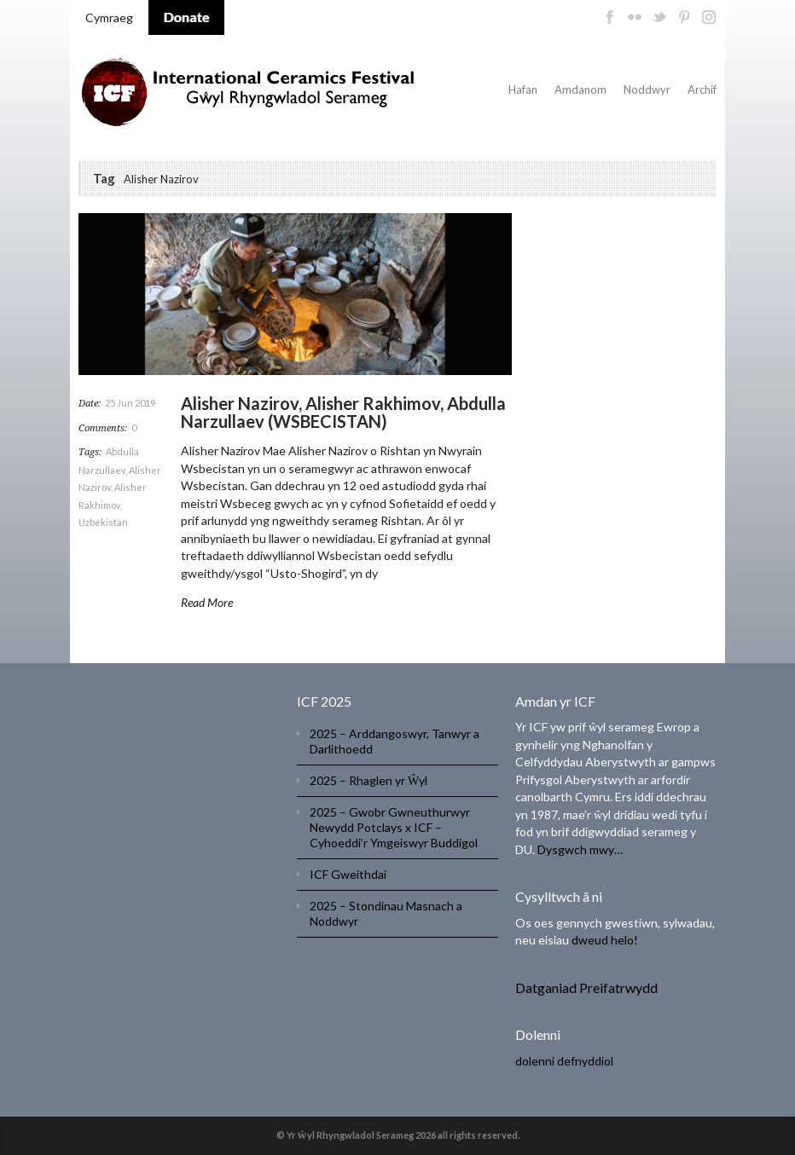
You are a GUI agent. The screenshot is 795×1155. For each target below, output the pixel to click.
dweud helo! (605, 940)
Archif (702, 89)
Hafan (522, 89)
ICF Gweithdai (348, 874)
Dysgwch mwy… (580, 849)
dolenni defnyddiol (564, 1061)
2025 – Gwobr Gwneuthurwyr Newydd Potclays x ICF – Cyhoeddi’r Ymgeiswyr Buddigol (394, 827)
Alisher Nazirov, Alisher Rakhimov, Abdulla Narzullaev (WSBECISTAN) (343, 412)
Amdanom (580, 89)
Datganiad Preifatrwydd (586, 987)
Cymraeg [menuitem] (109, 17)
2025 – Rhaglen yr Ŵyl (368, 780)
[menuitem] (109, 18)
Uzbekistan (103, 522)
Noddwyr (647, 89)
